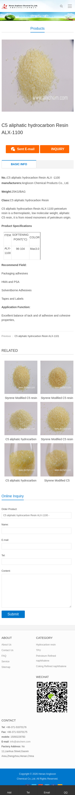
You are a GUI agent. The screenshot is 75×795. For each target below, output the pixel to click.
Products (37, 28)
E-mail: (5, 540)
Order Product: (9, 509)
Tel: (3, 555)
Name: (5, 524)
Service (6, 661)
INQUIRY (57, 149)
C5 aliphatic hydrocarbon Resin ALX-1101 (37, 336)
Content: (6, 570)
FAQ (4, 655)
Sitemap (6, 667)
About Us (6, 644)
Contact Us (7, 650)
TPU (38, 650)
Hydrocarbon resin (46, 644)
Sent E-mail (25, 149)
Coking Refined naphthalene (51, 666)
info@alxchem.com (20, 741)
